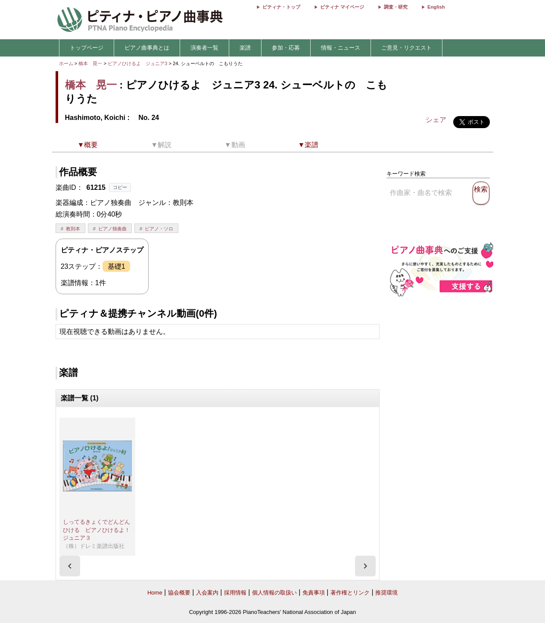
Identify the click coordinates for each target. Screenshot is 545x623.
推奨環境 (386, 592)
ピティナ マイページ (342, 6)
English (436, 6)
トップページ (86, 47)
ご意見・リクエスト (406, 47)
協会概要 (179, 592)
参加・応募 (286, 47)
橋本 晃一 (90, 63)
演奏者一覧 (204, 47)
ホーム (66, 63)
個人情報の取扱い (274, 592)
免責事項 (313, 592)
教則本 (73, 228)
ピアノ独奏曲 (112, 228)
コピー (120, 187)
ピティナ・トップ (281, 6)
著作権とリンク (350, 592)
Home (154, 592)
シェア (436, 119)
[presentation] (69, 566)
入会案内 (207, 592)
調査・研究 (396, 6)
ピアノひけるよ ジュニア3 (138, 63)
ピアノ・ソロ (159, 228)
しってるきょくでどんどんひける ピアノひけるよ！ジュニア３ (96, 530)
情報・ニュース (340, 47)
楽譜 (245, 47)
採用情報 (235, 592)
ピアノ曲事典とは (147, 47)
